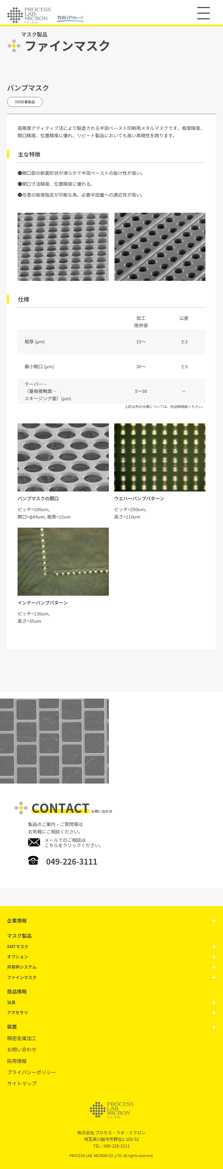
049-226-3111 (71, 861)
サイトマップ (22, 1083)
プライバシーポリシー (31, 1072)
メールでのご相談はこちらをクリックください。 (74, 842)
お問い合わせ (22, 1049)
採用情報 (17, 1060)
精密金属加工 (22, 1038)
